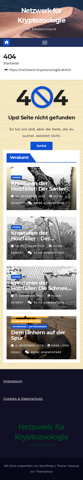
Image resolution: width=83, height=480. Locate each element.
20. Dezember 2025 (30, 196)
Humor (16, 177)
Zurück (41, 145)
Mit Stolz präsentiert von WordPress (29, 466)
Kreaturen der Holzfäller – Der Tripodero (30, 238)
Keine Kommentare (49, 203)
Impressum (12, 381)
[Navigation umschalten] (45, 42)
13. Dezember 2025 (30, 246)
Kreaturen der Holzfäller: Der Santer (38, 186)
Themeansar (44, 471)
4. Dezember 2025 (30, 345)
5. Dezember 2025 (29, 295)
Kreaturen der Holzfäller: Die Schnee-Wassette (40, 288)
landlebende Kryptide (26, 321)
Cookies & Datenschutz (23, 399)
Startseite (11, 63)
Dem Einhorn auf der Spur (38, 335)
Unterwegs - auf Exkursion (29, 326)
